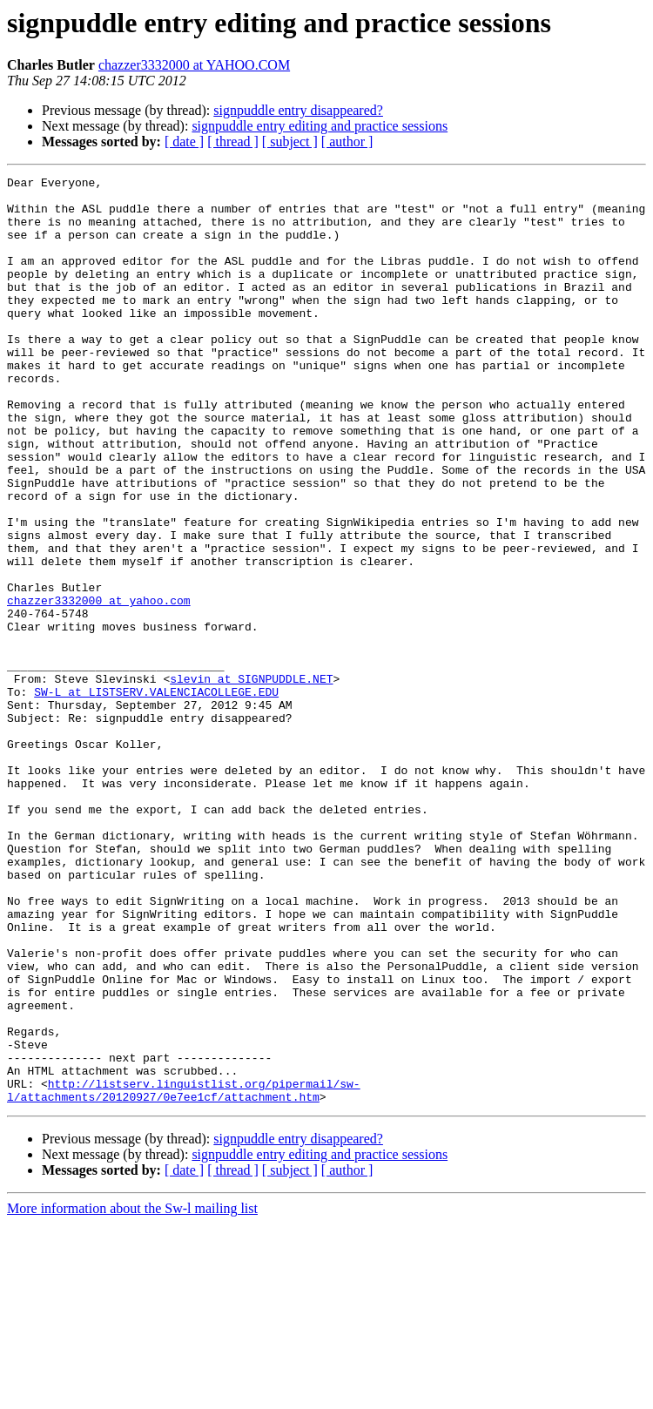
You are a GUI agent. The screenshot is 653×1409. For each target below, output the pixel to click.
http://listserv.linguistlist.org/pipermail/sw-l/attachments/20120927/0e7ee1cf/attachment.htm (183, 1274)
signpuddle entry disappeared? (298, 110)
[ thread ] (233, 141)
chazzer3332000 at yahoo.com (99, 686)
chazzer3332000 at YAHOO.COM (194, 64)
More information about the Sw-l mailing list (132, 1393)
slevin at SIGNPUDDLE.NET (251, 780)
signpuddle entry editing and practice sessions (320, 125)
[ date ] (184, 141)
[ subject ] (290, 141)
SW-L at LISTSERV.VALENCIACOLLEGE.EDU (156, 796)
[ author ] (347, 141)
